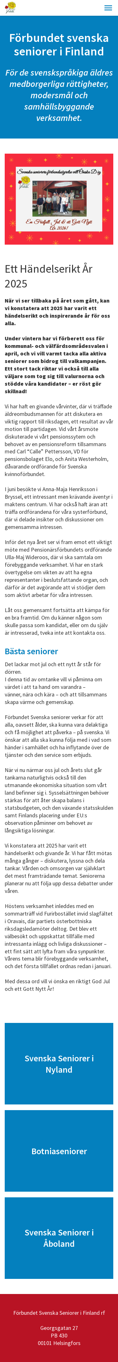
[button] (108, 8)
